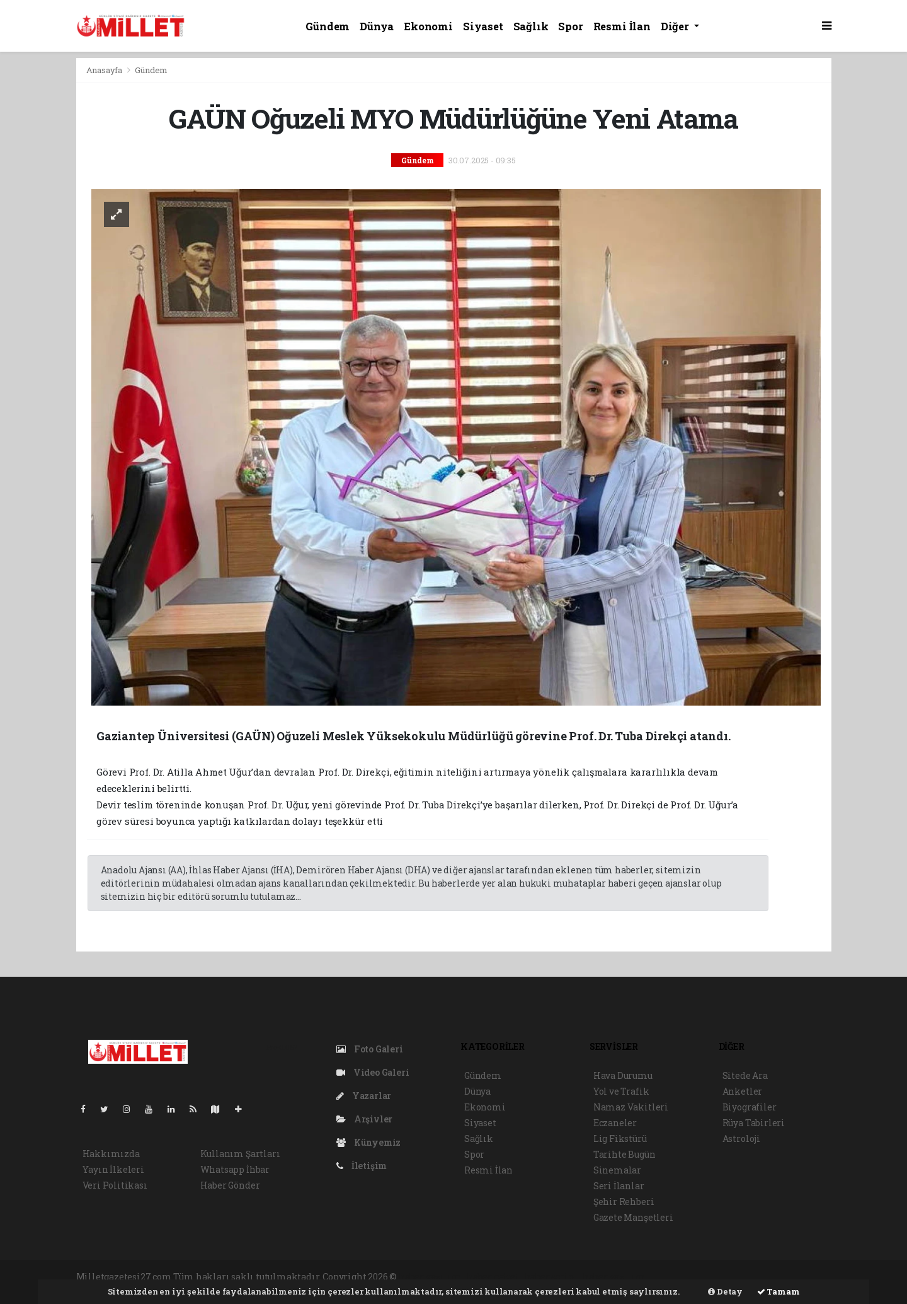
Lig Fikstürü (620, 1138)
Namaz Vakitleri (630, 1107)
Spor (570, 26)
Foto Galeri (369, 1049)
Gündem (327, 26)
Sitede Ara (745, 1075)
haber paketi (495, 1277)
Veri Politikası (115, 1185)
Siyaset (483, 26)
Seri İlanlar (618, 1186)
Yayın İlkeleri (113, 1169)
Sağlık (531, 26)
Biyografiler (749, 1107)
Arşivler (364, 1119)
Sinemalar (617, 1170)
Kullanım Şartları (240, 1154)
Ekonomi (428, 26)
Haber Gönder (230, 1185)
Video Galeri (372, 1072)
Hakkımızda (111, 1154)
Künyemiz (368, 1142)
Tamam (778, 1291)
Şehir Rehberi (623, 1202)
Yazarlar (363, 1096)
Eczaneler (615, 1123)
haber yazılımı (432, 1277)
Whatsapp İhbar (235, 1169)
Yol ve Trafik (621, 1091)
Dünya (377, 26)
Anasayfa (105, 70)
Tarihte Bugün (624, 1154)
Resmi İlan (622, 26)
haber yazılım (614, 1277)
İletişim (361, 1166)
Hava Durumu (623, 1075)
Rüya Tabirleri (753, 1123)
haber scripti (553, 1277)
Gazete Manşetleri (633, 1217)
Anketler (742, 1091)
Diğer (676, 26)
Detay (725, 1291)
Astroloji (741, 1138)
